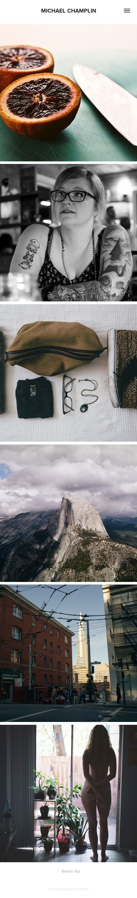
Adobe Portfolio (77, 889)
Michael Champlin (68, 10)
